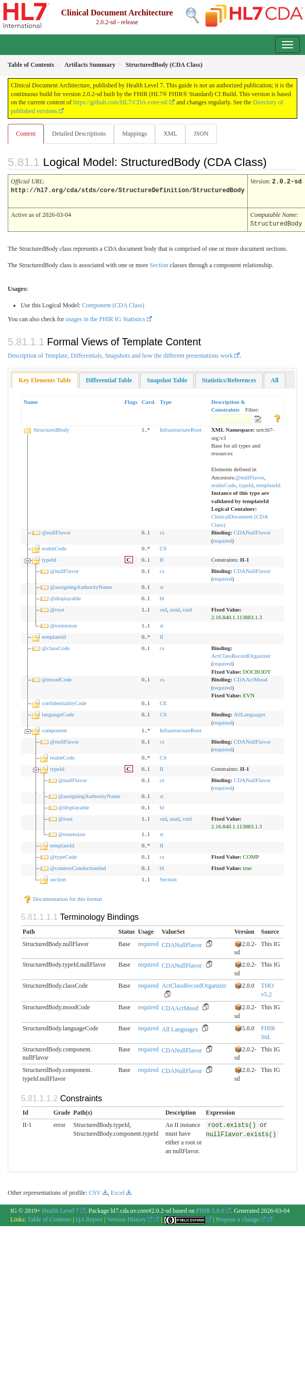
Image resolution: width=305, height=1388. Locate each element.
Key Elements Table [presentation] (45, 378)
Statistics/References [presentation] (229, 378)
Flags (131, 400)
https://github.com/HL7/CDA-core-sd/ (120, 102)
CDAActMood (250, 678)
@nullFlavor (249, 476)
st (161, 585)
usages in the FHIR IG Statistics (105, 317)
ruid (187, 608)
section (58, 878)
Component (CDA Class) (113, 303)
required (222, 539)
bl (162, 597)
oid (163, 608)
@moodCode (57, 678)
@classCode (56, 646)
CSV (94, 1191)
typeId (246, 483)
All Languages (180, 1027)
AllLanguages (250, 713)
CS (163, 547)
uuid (175, 608)
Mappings (134, 133)
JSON (201, 133)
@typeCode (63, 855)
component (54, 729)
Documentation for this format (62, 897)
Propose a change (241, 1218)
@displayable (65, 597)
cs (162, 531)
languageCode (58, 713)
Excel (118, 1191)
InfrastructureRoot (180, 428)
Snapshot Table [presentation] (167, 378)
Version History (130, 1218)
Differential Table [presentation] (109, 378)
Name (31, 400)
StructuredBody (51, 428)
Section (159, 263)
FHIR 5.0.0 (210, 1209)
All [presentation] (274, 378)
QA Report (89, 1218)
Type (166, 400)
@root (57, 608)
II (161, 558)
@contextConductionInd (78, 866)
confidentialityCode (64, 701)
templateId (268, 483)
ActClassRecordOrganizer (240, 654)
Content (26, 133)
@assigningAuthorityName (81, 585)
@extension (63, 624)
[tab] (45, 379)
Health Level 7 (60, 1209)
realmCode (223, 483)
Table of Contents (49, 1218)
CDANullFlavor (252, 531)
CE (163, 701)
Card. (149, 400)
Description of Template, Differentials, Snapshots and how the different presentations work (120, 354)
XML (170, 133)
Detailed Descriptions (79, 133)
